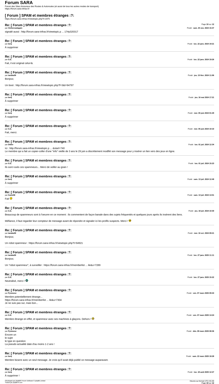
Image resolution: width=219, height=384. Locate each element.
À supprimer (11, 47)
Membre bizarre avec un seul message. (26, 360)
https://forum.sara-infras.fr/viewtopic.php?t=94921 (56, 243)
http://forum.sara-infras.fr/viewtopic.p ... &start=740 (37, 148)
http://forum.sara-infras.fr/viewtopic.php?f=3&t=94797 (45, 85)
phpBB (18, 381)
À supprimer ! (12, 375)
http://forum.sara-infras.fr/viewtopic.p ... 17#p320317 (49, 31)
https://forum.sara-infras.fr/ (17, 9)
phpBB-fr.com (18, 382)
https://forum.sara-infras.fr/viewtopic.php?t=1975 (27, 19)
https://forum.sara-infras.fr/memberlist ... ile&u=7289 (72, 265)
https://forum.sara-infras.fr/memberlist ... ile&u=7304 (33, 300)
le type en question (15, 341)
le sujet (9, 338)
